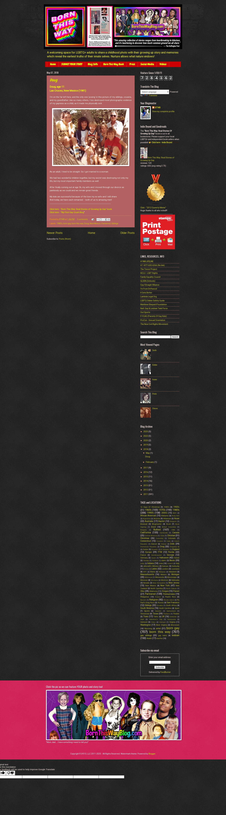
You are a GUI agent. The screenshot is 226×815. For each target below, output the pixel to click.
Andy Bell (175, 516)
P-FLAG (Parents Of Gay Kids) (153, 316)
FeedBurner (165, 672)
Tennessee (144, 614)
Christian (171, 535)
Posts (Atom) (65, 239)
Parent (176, 591)
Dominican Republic (148, 547)
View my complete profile (163, 111)
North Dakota (171, 589)
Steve (155, 408)
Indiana (150, 563)
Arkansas (167, 518)
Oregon (165, 591)
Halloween (164, 558)
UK (163, 616)
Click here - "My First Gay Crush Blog (67, 212)
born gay (67, 223)
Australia (149, 521)
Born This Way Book (113, 64)
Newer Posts (55, 233)
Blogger (152, 754)
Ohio (142, 591)
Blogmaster (157, 524)
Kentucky (175, 566)
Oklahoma (153, 591)
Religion (153, 599)
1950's (176, 507)
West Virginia (161, 625)
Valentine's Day (155, 619)
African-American (148, 515)
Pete (154, 394)
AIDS (174, 513)
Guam (153, 558)
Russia (160, 602)
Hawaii (176, 558)
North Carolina (157, 588)
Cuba (168, 541)
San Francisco (173, 602)
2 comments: (83, 219)
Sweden (158, 611)
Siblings (114, 223)
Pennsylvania (169, 594)
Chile (162, 536)
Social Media (147, 64)
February (150, 462)
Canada (175, 532)
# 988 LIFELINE (146, 261)
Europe (148, 552)
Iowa (161, 563)
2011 (145, 494)
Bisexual (143, 524)
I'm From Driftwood (148, 289)
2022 (145, 436)
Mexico (164, 574)
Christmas (144, 538)
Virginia (172, 622)
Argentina (146, 519)
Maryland (172, 572)
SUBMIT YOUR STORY (71, 64)
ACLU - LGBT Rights (149, 273)
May (148, 453)
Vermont (143, 622)
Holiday (146, 561)
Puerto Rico (170, 597)
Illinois (172, 560)
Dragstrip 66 (174, 547)
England (175, 549)
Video (153, 622)
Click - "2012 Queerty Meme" (153, 207)
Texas (155, 613)
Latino (154, 569)
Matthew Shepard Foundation (153, 304)
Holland (155, 561)
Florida (171, 552)
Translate (150, 95)
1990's (150, 512)
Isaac (154, 379)
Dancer (154, 544)
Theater (176, 614)
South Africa (171, 605)
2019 (145, 445)
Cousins (160, 541)
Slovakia (160, 605)
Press (132, 64)
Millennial (148, 577)
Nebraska (175, 580)
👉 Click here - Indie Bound (160, 142)
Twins (156, 616)
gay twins (162, 635)
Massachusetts (147, 574)
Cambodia (164, 533)
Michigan (175, 574)
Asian (176, 518)
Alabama (164, 516)
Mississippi (172, 577)
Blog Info (93, 64)
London (165, 569)
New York (165, 585)
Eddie (154, 365)
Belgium (173, 521)
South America (147, 608)
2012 (145, 490)
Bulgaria (143, 530)
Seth (154, 350)
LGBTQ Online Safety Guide (152, 300)
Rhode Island (169, 600)
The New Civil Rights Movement (154, 324)
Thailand (166, 614)
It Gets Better (146, 293)
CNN (173, 530)
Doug (53, 80)
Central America (151, 536)
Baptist (161, 521)
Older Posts (127, 233)
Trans (145, 616)
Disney (163, 544)
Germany (144, 558)
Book (168, 524)
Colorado (172, 538)
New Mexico (95, 223)
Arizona (157, 518)
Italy (177, 563)
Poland (158, 597)
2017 (145, 468)
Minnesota (159, 577)
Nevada (146, 583)
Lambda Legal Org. (148, 296)
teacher (159, 638)
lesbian (175, 635)
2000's (164, 513)
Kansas (165, 566)
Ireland (170, 563)
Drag (162, 546)
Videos (163, 64)
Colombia (159, 538)
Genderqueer (156, 555)
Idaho (163, 560)
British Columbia (169, 527)
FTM (160, 552)
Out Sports (145, 312)
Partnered (106, 223)
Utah (142, 619)
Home (53, 64)
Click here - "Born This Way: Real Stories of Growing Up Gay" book (81, 209)
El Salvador (165, 549)
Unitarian (173, 617)
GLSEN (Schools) (147, 281)
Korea (146, 569)
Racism (143, 600)
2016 (145, 472)
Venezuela (171, 619)
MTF (145, 572)
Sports (147, 611)
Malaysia (162, 572)
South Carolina (165, 608)
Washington (145, 625)
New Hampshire (159, 583)
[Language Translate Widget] (154, 92)
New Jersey (174, 583)
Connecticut (145, 541)
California (145, 532)
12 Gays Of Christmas (150, 507)
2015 (145, 476)
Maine (152, 572)
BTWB (157, 107)
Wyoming (148, 628)
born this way (77, 223)
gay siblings (146, 635)
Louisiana (175, 569)
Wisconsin (175, 625)
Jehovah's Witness (151, 566)
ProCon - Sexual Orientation (152, 320)
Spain (177, 608)
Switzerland (171, 611)
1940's (166, 507)
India (142, 563)
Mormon (164, 580)
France (143, 555)
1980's (59, 223)
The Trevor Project (148, 269)
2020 (145, 440)
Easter (145, 549)
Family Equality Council (150, 277)
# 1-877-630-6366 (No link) (152, 265)
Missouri (144, 580)
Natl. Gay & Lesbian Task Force (154, 308)
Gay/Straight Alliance (149, 285)
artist (158, 628)
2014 (145, 481)
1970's (162, 509)
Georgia (170, 555)
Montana (154, 580)
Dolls (172, 544)
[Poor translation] (10, 773)
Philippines (144, 597)
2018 (145, 449)
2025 (145, 431)
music (149, 638)
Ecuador (154, 549)
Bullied (157, 529)
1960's (148, 509)
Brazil (153, 527)
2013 (145, 485)
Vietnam (162, 622)
